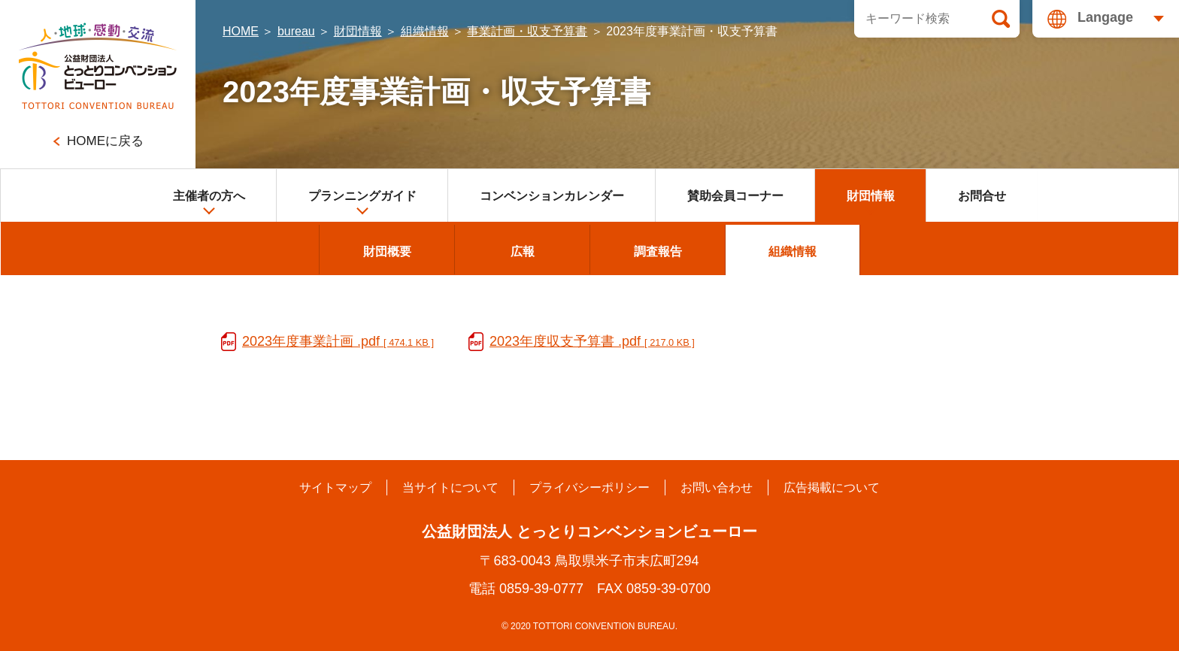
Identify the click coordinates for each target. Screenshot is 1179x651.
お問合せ (982, 195)
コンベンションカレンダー (552, 195)
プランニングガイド (362, 202)
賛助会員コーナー (735, 195)
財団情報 (358, 31)
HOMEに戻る (105, 141)
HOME (241, 31)
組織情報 (425, 31)
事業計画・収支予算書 (527, 31)
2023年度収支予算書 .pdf (592, 341)
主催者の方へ (209, 202)
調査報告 (658, 251)
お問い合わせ (716, 487)
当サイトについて (450, 487)
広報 (523, 251)
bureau (296, 31)
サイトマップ (335, 487)
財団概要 (387, 251)
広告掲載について (831, 487)
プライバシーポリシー (589, 487)
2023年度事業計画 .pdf (338, 341)
